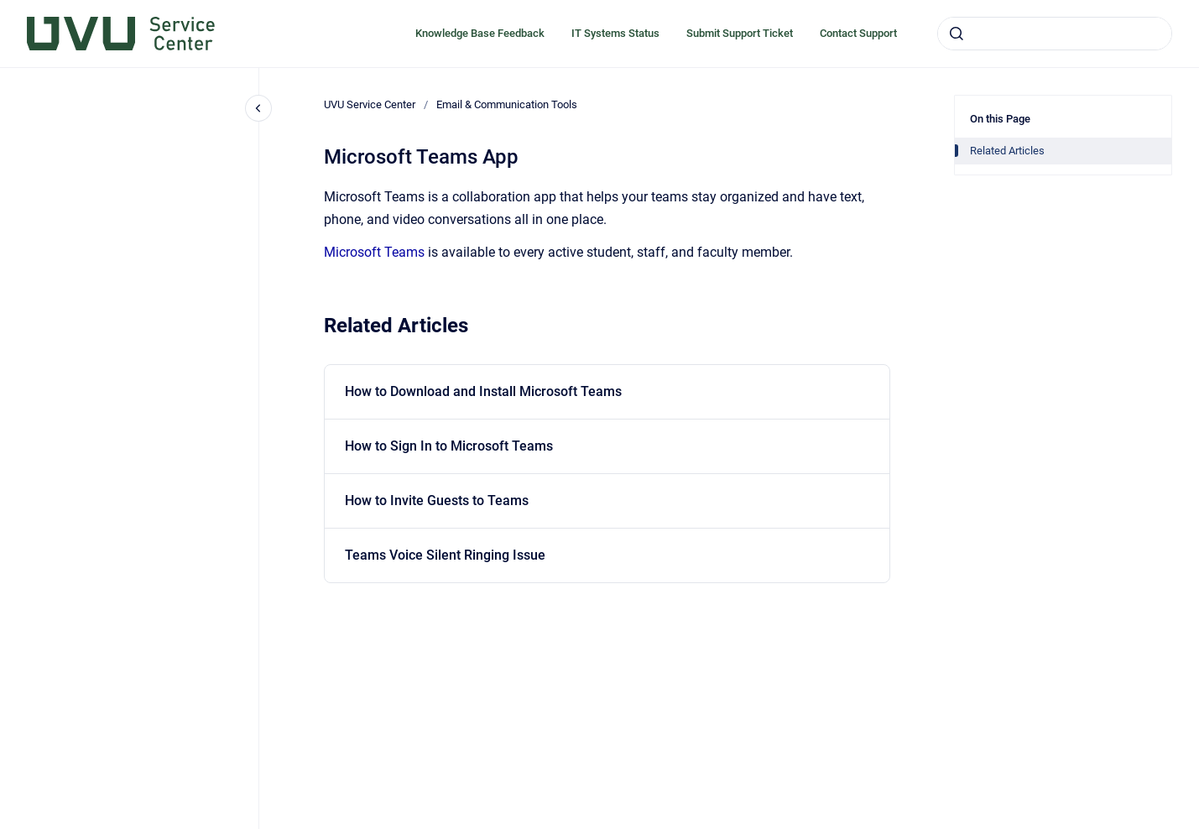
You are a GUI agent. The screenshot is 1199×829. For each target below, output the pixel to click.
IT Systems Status (615, 33)
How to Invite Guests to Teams (437, 500)
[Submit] (956, 33)
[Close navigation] (258, 108)
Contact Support (858, 33)
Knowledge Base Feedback (480, 33)
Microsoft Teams (374, 252)
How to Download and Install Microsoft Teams (483, 391)
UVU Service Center (369, 104)
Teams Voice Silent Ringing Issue (445, 555)
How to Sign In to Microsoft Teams (449, 446)
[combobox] (1054, 34)
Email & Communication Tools (506, 104)
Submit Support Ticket (739, 33)
